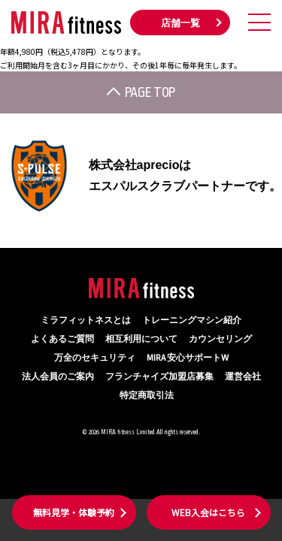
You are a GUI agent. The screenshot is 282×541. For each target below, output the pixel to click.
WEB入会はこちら (208, 512)
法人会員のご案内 (58, 377)
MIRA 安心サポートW (188, 358)
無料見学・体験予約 (73, 512)
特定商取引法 (147, 395)
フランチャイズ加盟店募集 (159, 377)
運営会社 (243, 377)
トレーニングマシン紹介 (191, 320)
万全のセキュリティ (94, 358)
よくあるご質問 (62, 339)
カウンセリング (220, 339)
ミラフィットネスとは (86, 320)
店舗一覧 (180, 23)
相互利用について (141, 339)
